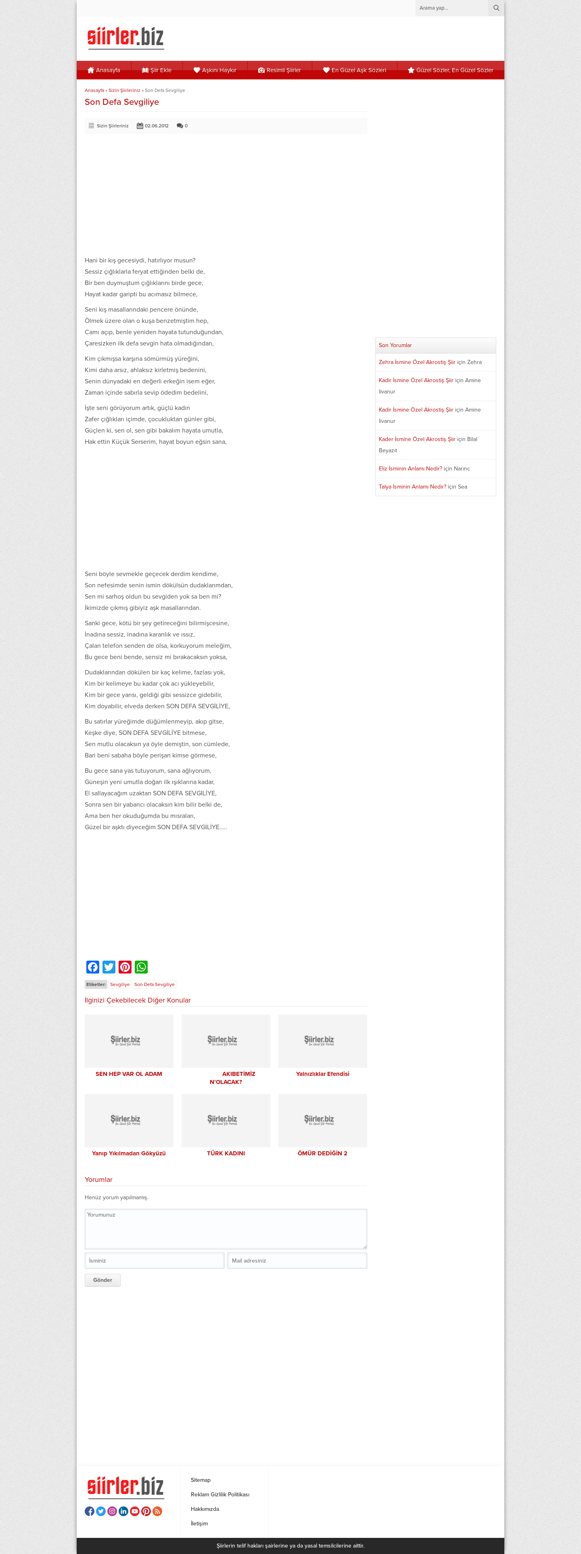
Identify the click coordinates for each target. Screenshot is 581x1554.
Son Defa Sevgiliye (154, 984)
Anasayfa (94, 90)
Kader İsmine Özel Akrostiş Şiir (417, 439)
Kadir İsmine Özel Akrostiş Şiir (416, 380)
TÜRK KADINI (226, 1153)
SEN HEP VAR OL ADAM (129, 1074)
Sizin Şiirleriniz (124, 90)
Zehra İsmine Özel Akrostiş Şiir (417, 362)
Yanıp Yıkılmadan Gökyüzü (129, 1153)
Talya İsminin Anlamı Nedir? (412, 486)
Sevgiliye (120, 984)
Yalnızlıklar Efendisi (322, 1074)
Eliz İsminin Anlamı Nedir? (410, 468)
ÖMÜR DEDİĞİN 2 (322, 1153)
